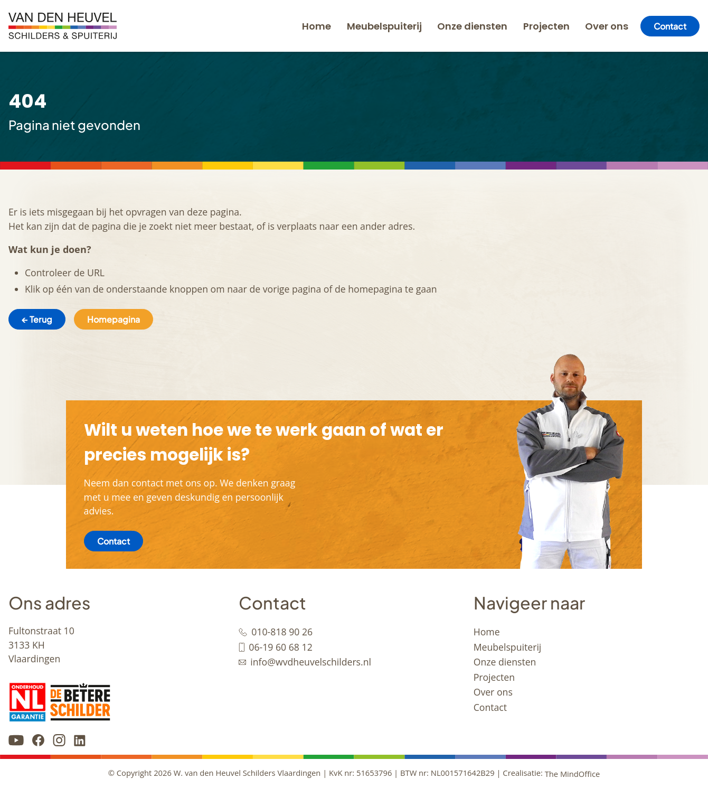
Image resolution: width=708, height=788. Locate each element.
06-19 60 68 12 (280, 647)
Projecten (546, 26)
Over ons (606, 26)
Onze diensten (472, 26)
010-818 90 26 (282, 631)
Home (316, 26)
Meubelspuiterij (384, 26)
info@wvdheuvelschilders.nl (310, 661)
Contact (670, 26)
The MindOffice (572, 773)
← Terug (37, 319)
